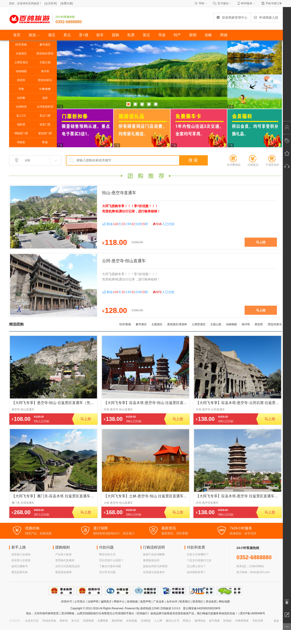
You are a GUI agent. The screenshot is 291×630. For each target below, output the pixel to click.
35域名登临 (49, 620)
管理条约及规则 (64, 560)
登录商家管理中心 (231, 17)
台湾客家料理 (45, 106)
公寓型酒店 (21, 62)
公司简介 (79, 601)
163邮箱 (145, 620)
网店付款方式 (107, 554)
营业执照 (211, 601)
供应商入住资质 (20, 560)
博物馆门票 (21, 133)
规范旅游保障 (63, 572)
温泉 (45, 97)
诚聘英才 (106, 601)
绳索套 (21, 142)
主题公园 (45, 62)
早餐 (21, 89)
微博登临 (200, 620)
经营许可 (66, 601)
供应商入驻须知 (20, 554)
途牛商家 (214, 620)
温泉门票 (45, 124)
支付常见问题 (107, 572)
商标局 (64, 620)
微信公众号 (172, 620)
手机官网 (257, 620)
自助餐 (21, 97)
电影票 (21, 124)
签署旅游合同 (151, 560)
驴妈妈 (227, 620)
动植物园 (21, 71)
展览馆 (21, 80)
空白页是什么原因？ (111, 560)
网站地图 (224, 601)
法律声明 (93, 601)
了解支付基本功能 (110, 566)
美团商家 (88, 620)
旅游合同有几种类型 (155, 566)
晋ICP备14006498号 (252, 613)
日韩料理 (21, 106)
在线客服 (131, 620)
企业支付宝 (32, 620)
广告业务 (158, 601)
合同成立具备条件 (154, 572)
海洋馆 (45, 71)
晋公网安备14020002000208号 (202, 608)
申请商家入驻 (265, 17)
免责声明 (145, 601)
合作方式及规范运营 (67, 566)
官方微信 (223, 3)
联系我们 (184, 601)
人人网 (158, 620)
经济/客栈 (21, 44)
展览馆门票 (45, 133)
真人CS (21, 115)
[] (50, 3)
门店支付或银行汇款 (199, 560)
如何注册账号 (19, 566)
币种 (201, 3)
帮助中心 (119, 601)
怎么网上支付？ (196, 566)
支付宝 (75, 620)
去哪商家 (102, 620)
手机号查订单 (274, 3)
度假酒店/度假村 (44, 55)
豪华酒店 (45, 44)
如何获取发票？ (196, 572)
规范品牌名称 (19, 572)
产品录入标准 (63, 554)
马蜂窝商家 (242, 620)
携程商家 (117, 620)
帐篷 (45, 142)
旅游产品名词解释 (154, 554)
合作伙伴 (171, 601)
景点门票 (45, 115)
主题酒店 (21, 53)
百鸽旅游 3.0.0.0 (170, 608)
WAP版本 (246, 3)
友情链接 (132, 601)
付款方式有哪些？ (198, 554)
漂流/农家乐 (45, 80)
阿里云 (187, 620)
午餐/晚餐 (45, 89)
